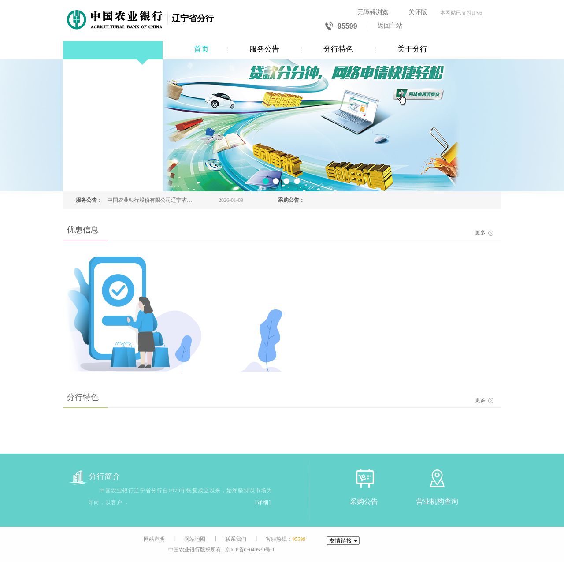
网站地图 (194, 539)
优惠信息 (83, 229)
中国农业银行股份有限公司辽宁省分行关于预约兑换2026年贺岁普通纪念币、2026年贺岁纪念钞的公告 (150, 200)
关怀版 (417, 12)
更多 (484, 233)
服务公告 (264, 49)
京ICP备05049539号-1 (250, 550)
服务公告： (89, 200)
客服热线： (285, 539)
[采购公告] (364, 478)
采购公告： (291, 200)
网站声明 (154, 539)
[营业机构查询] (437, 478)
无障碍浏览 (372, 12)
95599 (341, 26)
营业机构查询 (437, 501)
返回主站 (390, 25)
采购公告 (364, 501)
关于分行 (412, 49)
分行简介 (94, 477)
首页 (201, 49)
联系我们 (235, 539)
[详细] (263, 502)
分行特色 (338, 49)
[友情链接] (343, 540)
